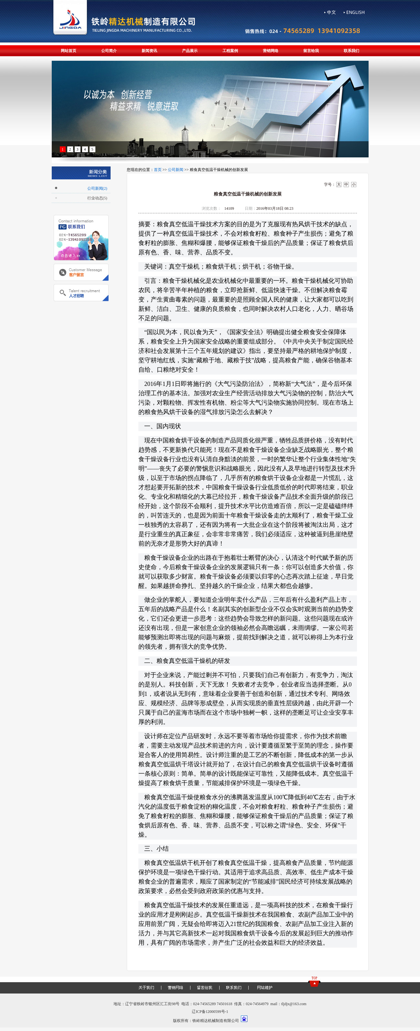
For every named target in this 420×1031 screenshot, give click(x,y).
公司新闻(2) (97, 188)
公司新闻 (175, 169)
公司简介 (109, 50)
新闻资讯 (149, 50)
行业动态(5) (97, 198)
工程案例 (230, 50)
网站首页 (68, 50)
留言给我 (311, 50)
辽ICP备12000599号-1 (210, 1011)
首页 (158, 169)
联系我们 (351, 50)
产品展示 (190, 50)
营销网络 (270, 50)
